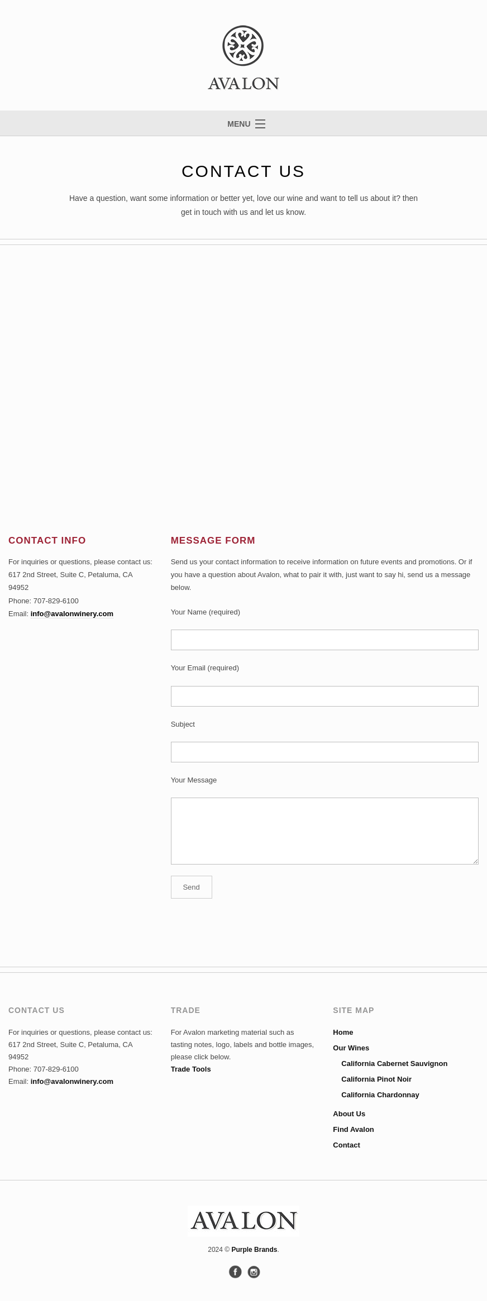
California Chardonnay (380, 1095)
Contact (346, 1145)
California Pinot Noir (376, 1079)
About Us (349, 1114)
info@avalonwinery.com (72, 613)
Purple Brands (254, 1250)
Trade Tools (191, 1069)
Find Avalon (353, 1129)
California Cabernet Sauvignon (394, 1063)
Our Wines (351, 1048)
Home (343, 1032)
